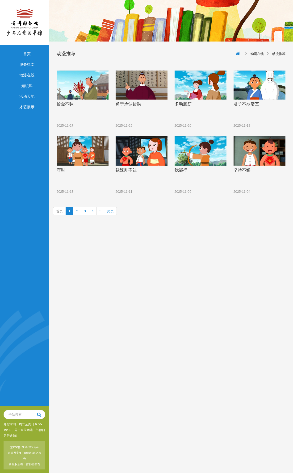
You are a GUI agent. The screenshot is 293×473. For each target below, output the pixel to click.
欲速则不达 (126, 170)
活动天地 (26, 96)
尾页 (110, 211)
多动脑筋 (183, 104)
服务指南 (26, 65)
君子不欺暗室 (246, 104)
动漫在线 (26, 75)
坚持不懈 (242, 170)
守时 (61, 170)
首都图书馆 (33, 464)
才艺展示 (26, 107)
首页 (27, 54)
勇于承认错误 (128, 104)
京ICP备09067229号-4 (24, 447)
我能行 (181, 170)
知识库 (27, 86)
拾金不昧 (65, 104)
